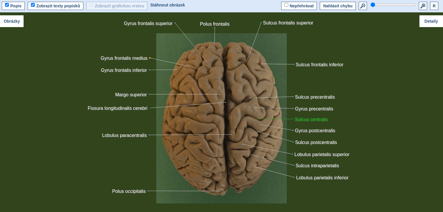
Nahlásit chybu (338, 6)
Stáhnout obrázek (167, 5)
